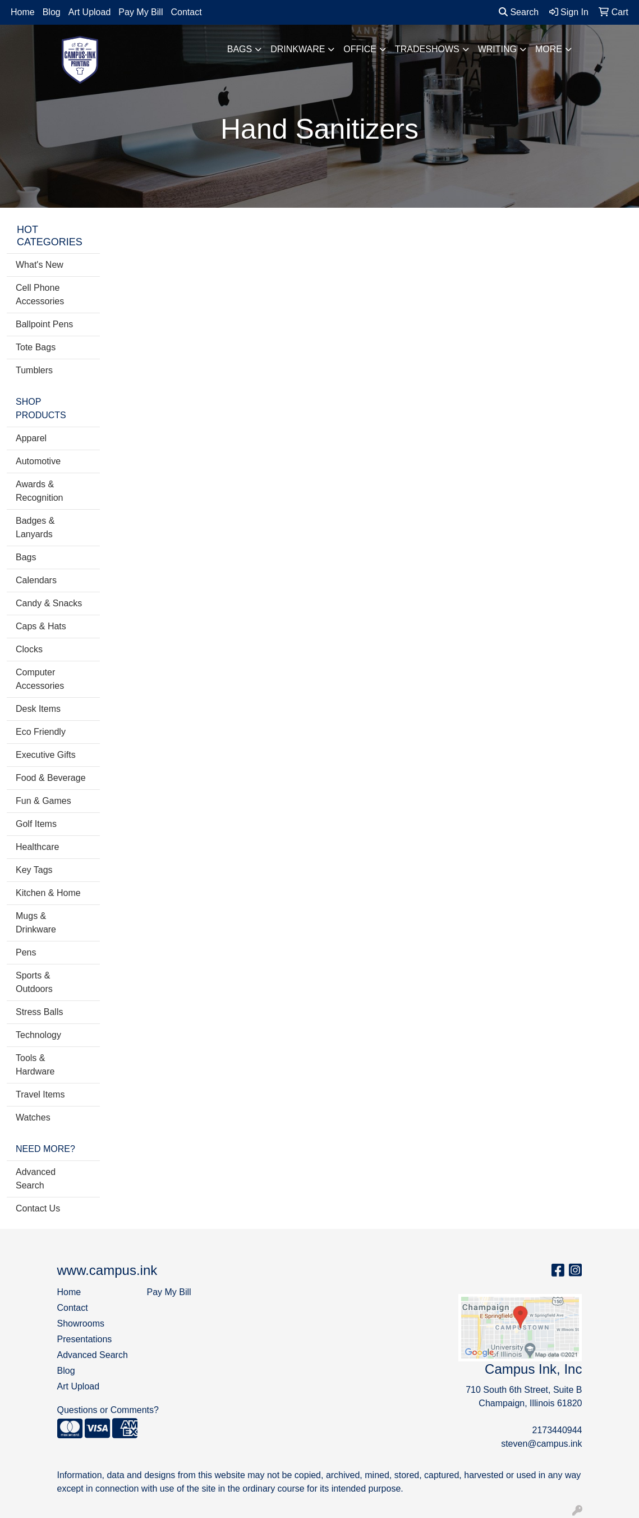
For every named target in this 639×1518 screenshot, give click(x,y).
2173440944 (557, 1430)
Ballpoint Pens (44, 324)
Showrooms (80, 1323)
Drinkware (297, 49)
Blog (52, 12)
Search (519, 12)
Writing (497, 49)
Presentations (84, 1339)
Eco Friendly (41, 732)
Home (23, 12)
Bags (239, 49)
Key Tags (34, 870)
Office (359, 49)
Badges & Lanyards (35, 527)
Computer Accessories (40, 679)
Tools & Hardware (35, 1064)
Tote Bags (36, 347)
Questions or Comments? (108, 1410)
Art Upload (89, 12)
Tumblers (34, 370)
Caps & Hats (41, 626)
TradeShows (427, 49)
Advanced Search (36, 1178)
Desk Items (38, 709)
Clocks (29, 649)
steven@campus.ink (541, 1443)
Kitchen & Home (48, 893)
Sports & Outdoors (34, 982)
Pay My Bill (140, 12)
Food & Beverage (51, 778)
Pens (26, 952)
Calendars (36, 580)
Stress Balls (39, 1012)
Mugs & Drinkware (36, 922)
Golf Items (36, 824)
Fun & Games (43, 801)
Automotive (38, 461)
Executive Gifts (46, 755)
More (548, 49)
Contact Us (38, 1208)
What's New (39, 264)
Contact (186, 12)
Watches (33, 1117)
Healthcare (37, 847)
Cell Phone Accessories (40, 294)
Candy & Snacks (49, 603)
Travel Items (40, 1094)
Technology (38, 1035)
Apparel (31, 438)
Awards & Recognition (39, 490)
